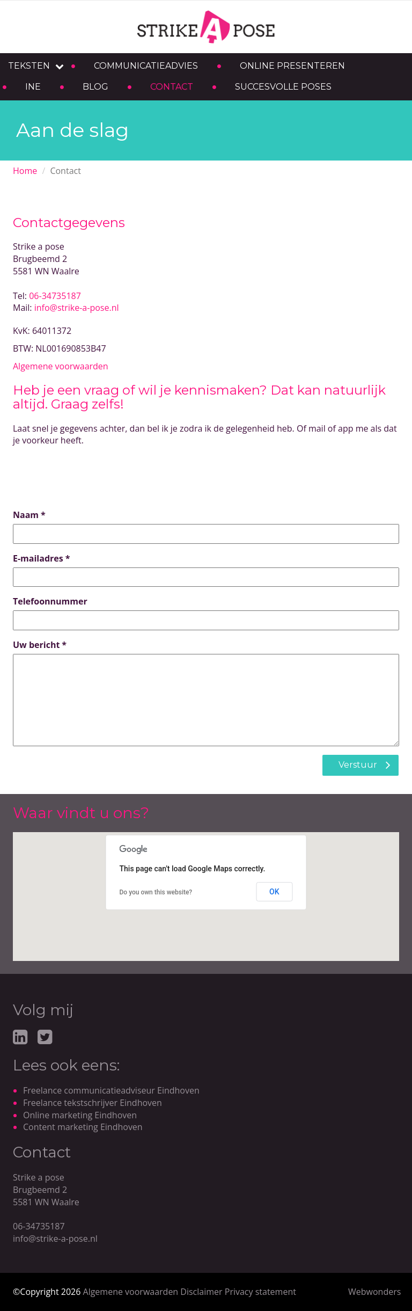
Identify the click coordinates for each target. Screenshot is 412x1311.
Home (25, 171)
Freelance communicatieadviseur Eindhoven (111, 1090)
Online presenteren (292, 66)
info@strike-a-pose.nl (76, 308)
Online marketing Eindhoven (80, 1115)
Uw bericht (36, 645)
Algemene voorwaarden (60, 366)
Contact (171, 87)
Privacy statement (260, 1292)
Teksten (29, 66)
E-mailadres (38, 558)
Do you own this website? (156, 892)
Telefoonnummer (50, 601)
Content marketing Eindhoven (83, 1127)
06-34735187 (55, 296)
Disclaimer (201, 1292)
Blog (95, 87)
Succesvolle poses (283, 87)
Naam (26, 515)
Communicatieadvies (146, 66)
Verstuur (358, 765)
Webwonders (374, 1292)
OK (274, 891)
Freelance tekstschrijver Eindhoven (92, 1103)
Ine (33, 87)
